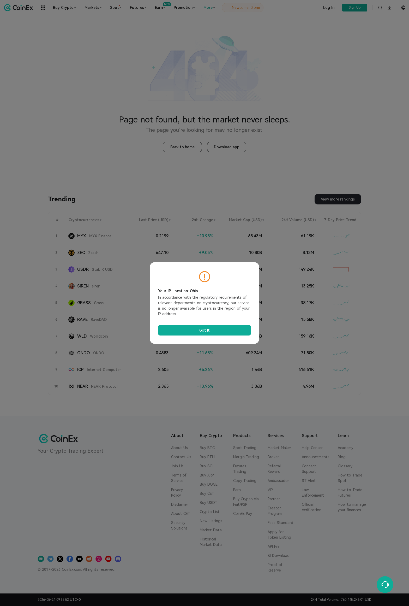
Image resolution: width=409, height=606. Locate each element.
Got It (204, 330)
